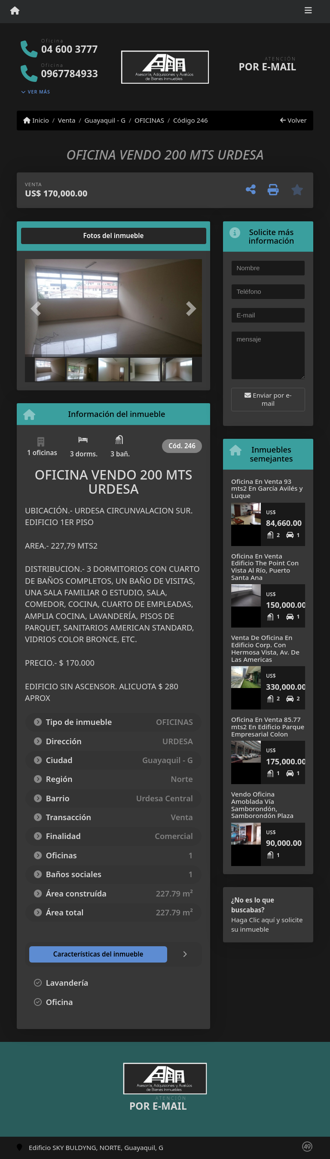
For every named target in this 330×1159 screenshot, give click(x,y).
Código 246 (190, 120)
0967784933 (69, 73)
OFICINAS (149, 120)
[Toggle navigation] (308, 11)
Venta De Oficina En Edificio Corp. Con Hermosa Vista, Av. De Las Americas (265, 648)
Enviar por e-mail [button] (267, 399)
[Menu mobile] (14, 11)
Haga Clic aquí (253, 919)
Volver (293, 120)
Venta (67, 120)
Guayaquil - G (104, 120)
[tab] (58, 236)
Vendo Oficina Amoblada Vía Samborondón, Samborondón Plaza (262, 805)
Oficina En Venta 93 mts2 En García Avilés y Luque (266, 488)
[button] (38, 309)
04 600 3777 (69, 49)
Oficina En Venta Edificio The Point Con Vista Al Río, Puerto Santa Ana (265, 567)
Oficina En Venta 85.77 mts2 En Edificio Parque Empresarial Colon (267, 726)
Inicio (36, 120)
